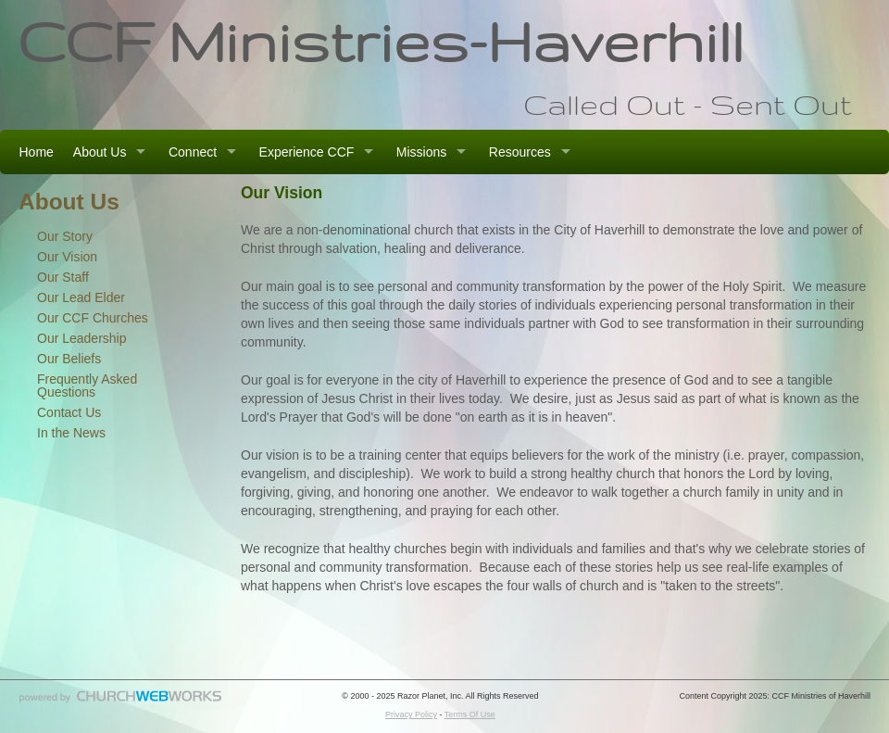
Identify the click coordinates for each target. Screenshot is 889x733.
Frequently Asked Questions (87, 385)
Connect (193, 152)
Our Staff (63, 277)
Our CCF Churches (92, 317)
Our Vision (67, 256)
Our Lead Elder (81, 297)
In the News (71, 432)
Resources (520, 152)
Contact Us (69, 412)
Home (36, 152)
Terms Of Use (469, 714)
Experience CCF (307, 152)
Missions (421, 152)
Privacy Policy (411, 714)
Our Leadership (82, 338)
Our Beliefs (69, 358)
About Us (100, 152)
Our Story (65, 236)
